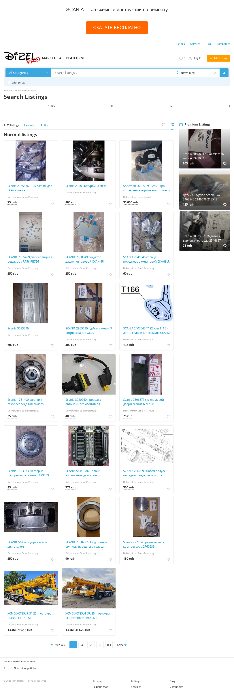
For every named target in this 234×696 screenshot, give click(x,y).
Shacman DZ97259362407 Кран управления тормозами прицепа (146, 188)
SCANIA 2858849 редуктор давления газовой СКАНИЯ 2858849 (84, 259)
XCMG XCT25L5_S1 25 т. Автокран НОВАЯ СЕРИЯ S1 (30, 615)
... (100, 644)
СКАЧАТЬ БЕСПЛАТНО (117, 27)
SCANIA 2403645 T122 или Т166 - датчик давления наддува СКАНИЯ (147, 330)
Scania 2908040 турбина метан (86, 186)
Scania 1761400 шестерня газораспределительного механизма (25, 402)
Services (195, 43)
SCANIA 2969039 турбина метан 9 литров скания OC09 (88, 330)
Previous (58, 644)
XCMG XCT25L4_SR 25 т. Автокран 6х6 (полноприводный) (88, 615)
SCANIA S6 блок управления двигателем (27, 544)
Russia (7, 668)
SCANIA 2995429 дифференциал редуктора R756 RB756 (29, 259)
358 (109, 644)
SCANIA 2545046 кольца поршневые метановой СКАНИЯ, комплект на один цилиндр (146, 259)
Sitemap (98, 681)
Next (122, 644)
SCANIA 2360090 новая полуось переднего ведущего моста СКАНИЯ (145, 473)
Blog (208, 43)
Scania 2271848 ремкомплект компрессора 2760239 (143, 544)
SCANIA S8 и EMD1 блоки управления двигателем (82, 473)
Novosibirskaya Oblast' (25, 668)
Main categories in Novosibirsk (19, 661)
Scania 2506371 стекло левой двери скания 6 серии (143, 402)
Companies (223, 43)
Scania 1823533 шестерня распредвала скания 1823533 (28, 473)
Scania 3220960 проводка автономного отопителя (83, 402)
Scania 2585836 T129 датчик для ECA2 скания (29, 188)
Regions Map (100, 687)
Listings (180, 43)
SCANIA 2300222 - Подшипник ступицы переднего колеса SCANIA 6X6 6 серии (86, 544)
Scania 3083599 (18, 328)
